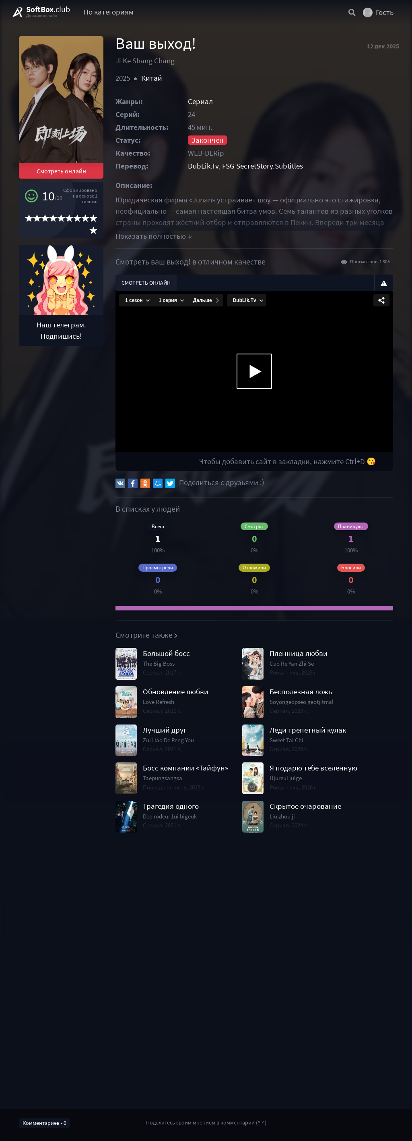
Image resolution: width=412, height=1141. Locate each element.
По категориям (109, 12)
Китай (151, 78)
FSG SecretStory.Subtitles (262, 166)
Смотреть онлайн (61, 171)
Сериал (200, 101)
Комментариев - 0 (44, 1122)
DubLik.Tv (203, 166)
